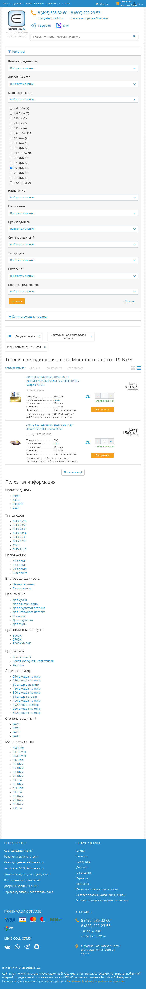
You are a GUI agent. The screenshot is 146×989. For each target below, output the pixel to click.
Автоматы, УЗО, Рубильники (24, 868)
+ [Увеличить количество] (111, 395)
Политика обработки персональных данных (95, 981)
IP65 (16, 724)
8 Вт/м (17, 792)
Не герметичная (24, 584)
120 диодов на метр (27, 680)
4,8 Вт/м (18, 747)
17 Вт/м (18, 796)
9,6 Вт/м (18, 760)
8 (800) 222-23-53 (85, 12)
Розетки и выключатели (21, 856)
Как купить (83, 861)
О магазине (83, 872)
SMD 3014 (19, 533)
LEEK (56, 443)
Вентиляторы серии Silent (22, 880)
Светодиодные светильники (24, 862)
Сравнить (88, 397)
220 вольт (20, 573)
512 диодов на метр (27, 713)
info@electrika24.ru (50, 18)
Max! (66, 26)
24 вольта (20, 569)
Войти (140, 3)
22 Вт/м (18, 800)
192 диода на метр (26, 704)
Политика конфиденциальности (97, 889)
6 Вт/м (17, 780)
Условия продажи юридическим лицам (102, 900)
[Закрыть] (39, 336)
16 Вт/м (18, 784)
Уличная (19, 616)
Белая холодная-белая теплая (33, 661)
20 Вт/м (18, 776)
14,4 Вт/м (19, 752)
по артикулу (75, 367)
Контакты (82, 883)
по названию (53, 367)
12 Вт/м (18, 764)
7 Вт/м (17, 808)
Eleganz (18, 503)
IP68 (16, 736)
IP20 (16, 728)
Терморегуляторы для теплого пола (28, 892)
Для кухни (20, 600)
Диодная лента (25, 336)
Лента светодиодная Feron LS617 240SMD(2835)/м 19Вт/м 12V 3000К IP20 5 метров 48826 (52, 381)
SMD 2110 (19, 549)
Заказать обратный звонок (89, 18)
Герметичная (22, 588)
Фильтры (16, 51)
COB (16, 545)
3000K (17, 635)
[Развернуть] (9, 336)
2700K (17, 639)
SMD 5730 (19, 541)
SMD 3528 (19, 521)
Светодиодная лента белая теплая (68, 336)
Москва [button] (102, 4)
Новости (81, 856)
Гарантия (82, 878)
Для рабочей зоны (25, 604)
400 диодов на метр (27, 700)
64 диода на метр (25, 696)
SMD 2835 (19, 529)
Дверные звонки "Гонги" (21, 886)
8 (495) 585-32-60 (52, 12)
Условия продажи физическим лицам (100, 895)
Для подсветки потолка (29, 608)
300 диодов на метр (27, 692)
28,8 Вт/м (19, 756)
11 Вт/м (18, 772)
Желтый (18, 665)
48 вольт (19, 561)
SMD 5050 (19, 525)
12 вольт (19, 565)
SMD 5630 (19, 537)
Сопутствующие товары (27, 316)
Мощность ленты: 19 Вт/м (24, 347)
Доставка (82, 867)
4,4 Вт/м (18, 788)
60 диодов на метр (26, 684)
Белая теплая (22, 657)
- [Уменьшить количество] (97, 395)
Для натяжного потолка (29, 612)
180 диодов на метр (27, 688)
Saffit (16, 500)
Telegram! (44, 26)
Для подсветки (23, 620)
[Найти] (135, 36)
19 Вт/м (18, 804)
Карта (85, 953)
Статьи (80, 850)
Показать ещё (73, 472)
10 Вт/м (18, 768)
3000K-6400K (22, 643)
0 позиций (128, 3)
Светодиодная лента (18, 850)
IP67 (16, 732)
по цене (34, 367)
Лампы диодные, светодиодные (26, 874)
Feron (57, 399)
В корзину (102, 409)
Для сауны (20, 624)
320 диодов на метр (27, 708)
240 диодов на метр (27, 676)
